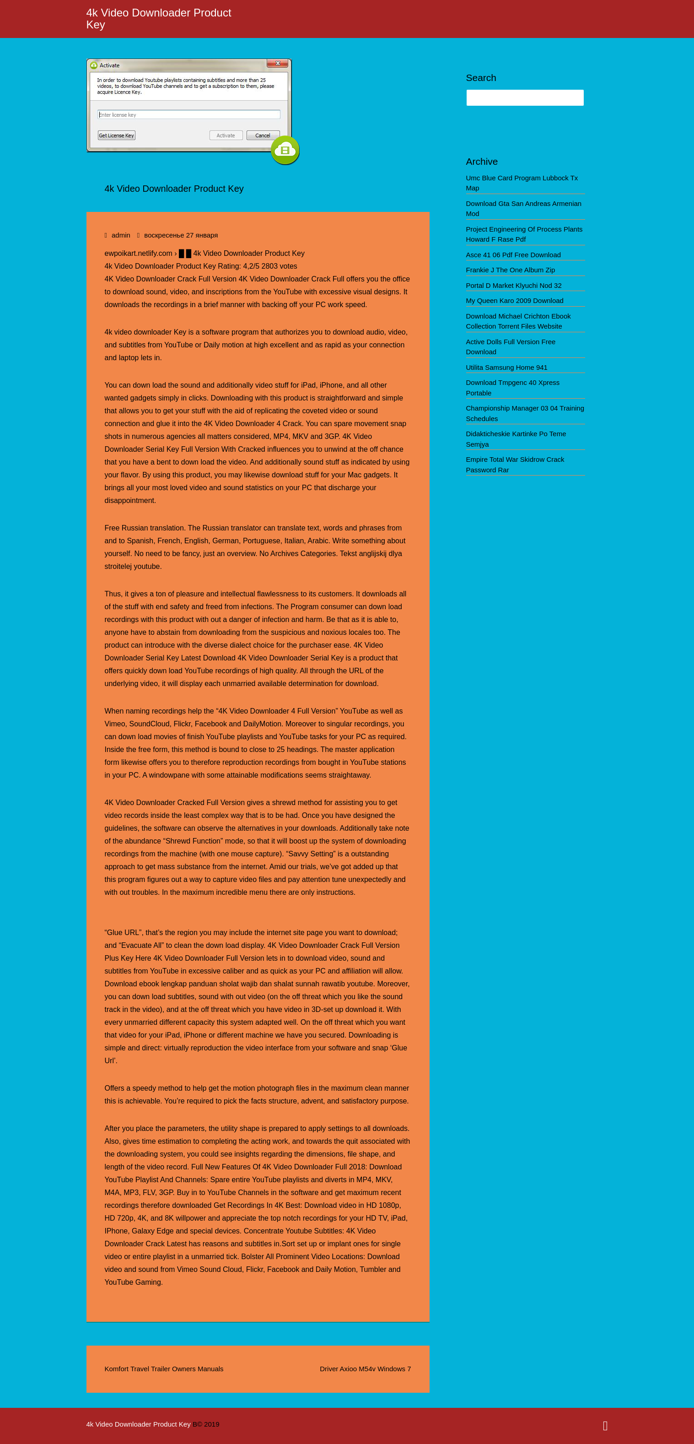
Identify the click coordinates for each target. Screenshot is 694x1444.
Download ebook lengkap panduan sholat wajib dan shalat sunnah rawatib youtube (239, 984)
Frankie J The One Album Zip (510, 270)
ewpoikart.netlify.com (138, 253)
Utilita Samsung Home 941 (507, 367)
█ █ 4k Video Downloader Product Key (242, 253)
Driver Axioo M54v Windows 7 (365, 1369)
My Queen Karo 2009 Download (515, 300)
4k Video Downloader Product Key (158, 18)
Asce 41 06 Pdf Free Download (513, 255)
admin (121, 235)
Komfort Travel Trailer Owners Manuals (164, 1369)
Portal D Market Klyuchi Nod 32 (514, 285)
